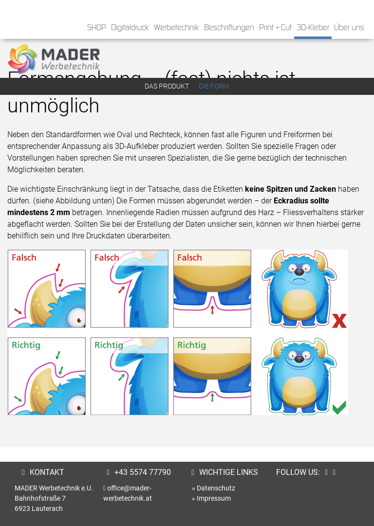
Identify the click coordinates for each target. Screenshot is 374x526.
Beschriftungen (229, 28)
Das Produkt (167, 86)
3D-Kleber (313, 28)
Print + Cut (275, 28)
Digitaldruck (130, 28)
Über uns (349, 28)
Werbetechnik (176, 28)
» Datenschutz (213, 488)
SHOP (96, 28)
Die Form (214, 86)
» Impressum (211, 498)
